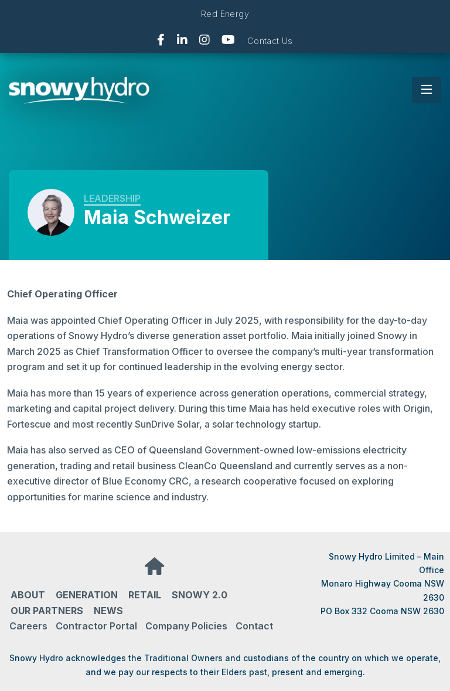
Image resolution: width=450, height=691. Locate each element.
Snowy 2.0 (199, 595)
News (108, 611)
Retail (144, 595)
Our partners (47, 611)
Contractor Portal (96, 626)
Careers (28, 626)
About (28, 595)
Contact (254, 626)
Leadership (112, 198)
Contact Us (270, 41)
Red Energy (225, 14)
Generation (87, 595)
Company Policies (186, 626)
